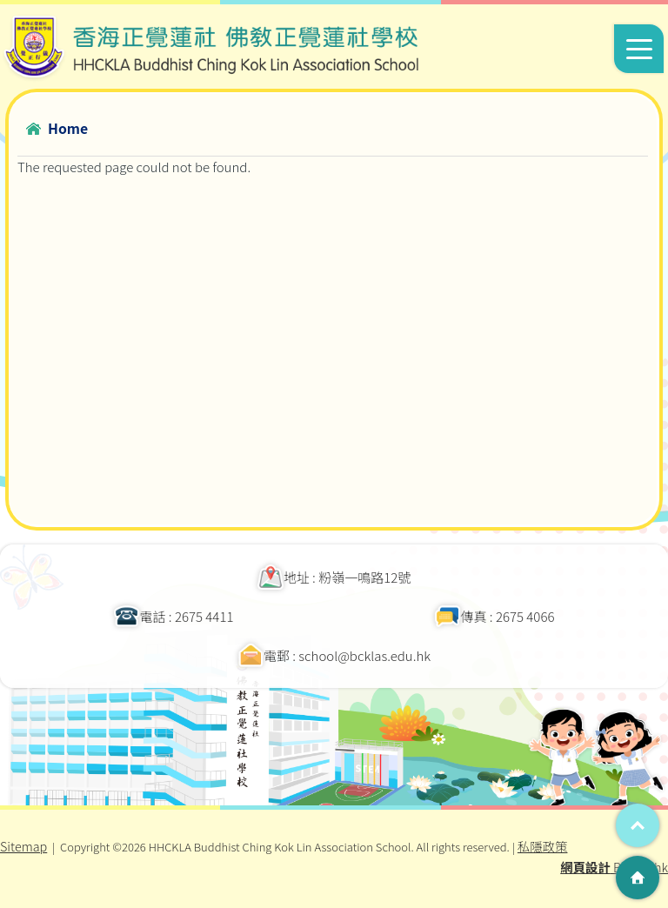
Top (637, 825)
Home (68, 128)
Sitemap (23, 846)
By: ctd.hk (614, 867)
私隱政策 (543, 846)
